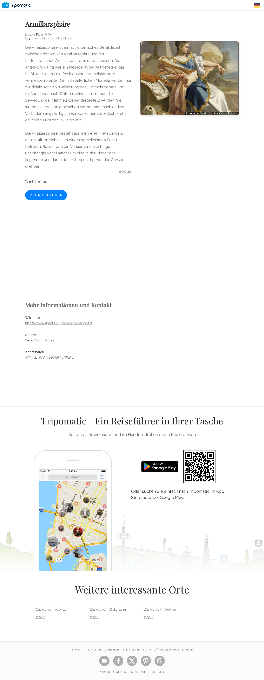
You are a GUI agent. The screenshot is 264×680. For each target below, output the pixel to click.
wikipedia (125, 171)
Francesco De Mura (198, 113)
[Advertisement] (189, 134)
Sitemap (187, 649)
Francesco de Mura (225, 113)
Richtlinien (94, 649)
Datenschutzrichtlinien (122, 649)
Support (77, 649)
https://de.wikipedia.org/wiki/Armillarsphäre (58, 323)
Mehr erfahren (46, 195)
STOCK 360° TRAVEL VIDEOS (161, 649)
